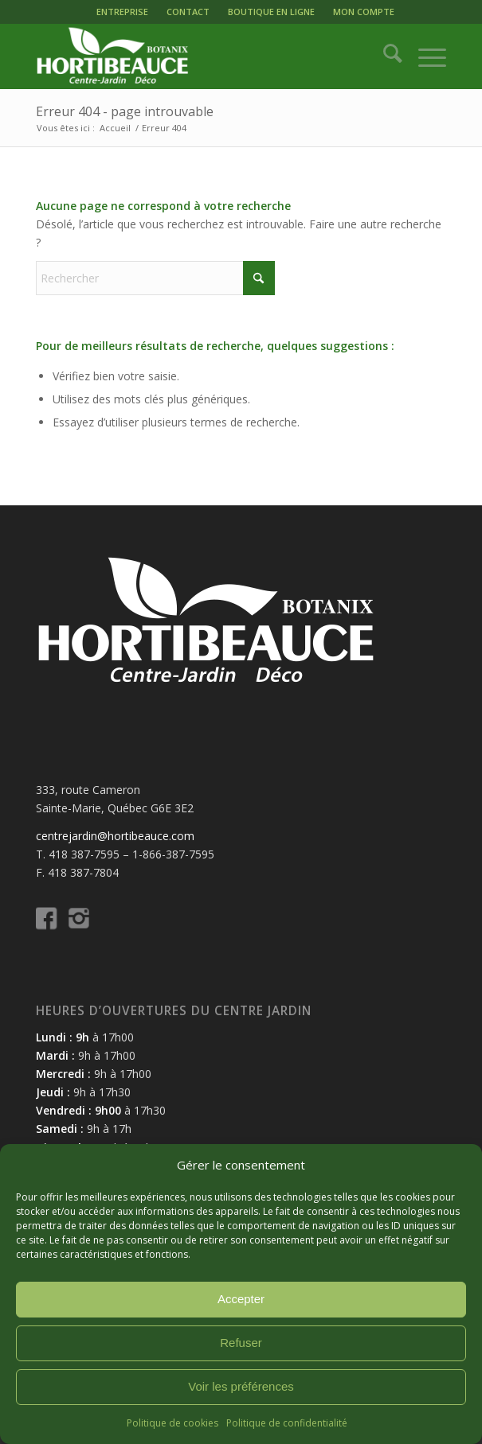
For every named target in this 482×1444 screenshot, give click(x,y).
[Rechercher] (384, 56)
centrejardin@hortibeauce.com (115, 835)
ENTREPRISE (122, 12)
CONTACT (188, 12)
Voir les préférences (241, 1386)
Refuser (241, 1342)
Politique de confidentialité (286, 1423)
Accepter (241, 1299)
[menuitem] (122, 12)
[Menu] (424, 56)
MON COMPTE (363, 12)
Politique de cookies (172, 1423)
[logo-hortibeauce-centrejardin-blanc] (199, 56)
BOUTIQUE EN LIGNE (271, 12)
